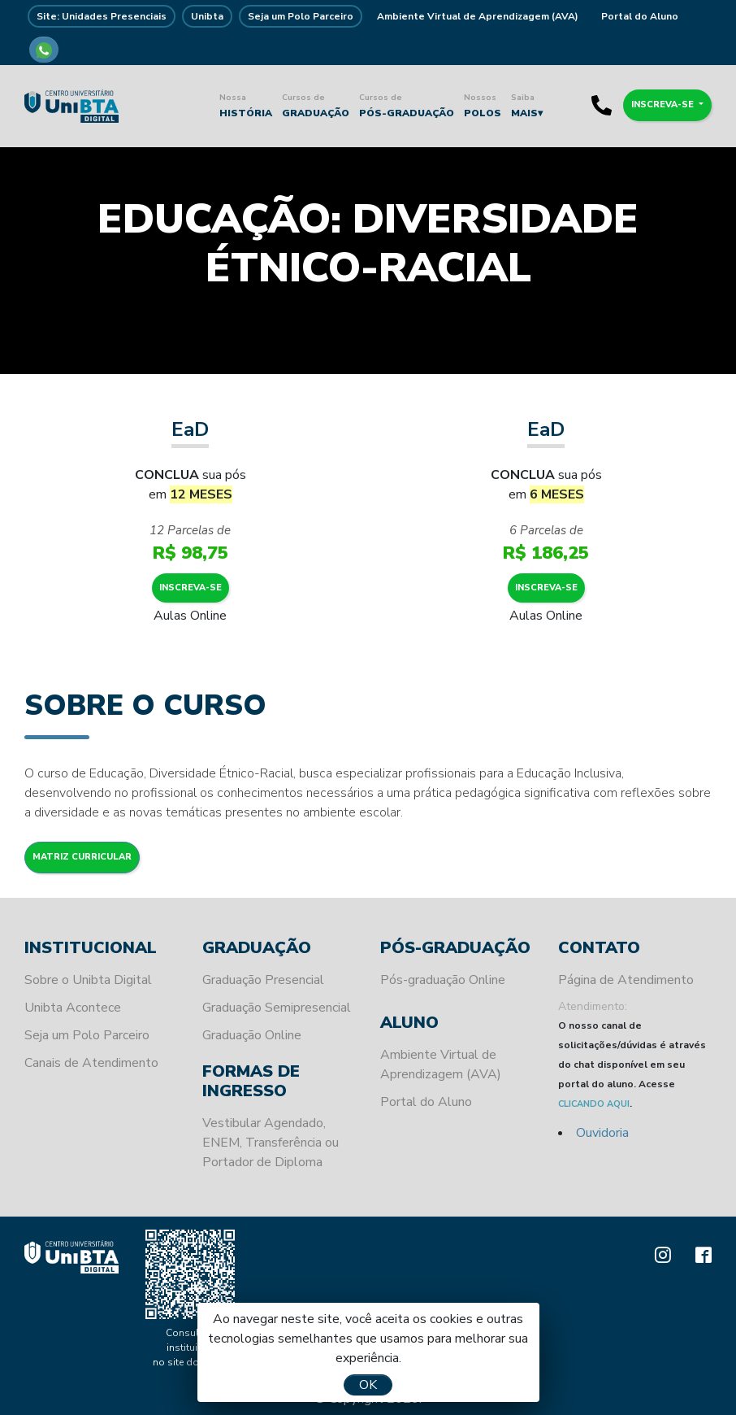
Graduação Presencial (263, 980)
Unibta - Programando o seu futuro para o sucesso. (71, 105)
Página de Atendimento (626, 980)
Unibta (207, 16)
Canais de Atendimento (91, 1063)
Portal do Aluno (639, 16)
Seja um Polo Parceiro (300, 16)
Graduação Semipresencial (276, 1008)
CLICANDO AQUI (594, 1104)
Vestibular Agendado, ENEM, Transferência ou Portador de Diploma (270, 1142)
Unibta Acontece (72, 1008)
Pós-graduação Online (442, 980)
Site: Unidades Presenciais (102, 16)
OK (368, 1385)
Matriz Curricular (82, 857)
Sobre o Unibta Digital (88, 980)
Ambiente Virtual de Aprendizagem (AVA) (477, 16)
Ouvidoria (602, 1133)
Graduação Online (251, 1035)
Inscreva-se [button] (663, 104)
